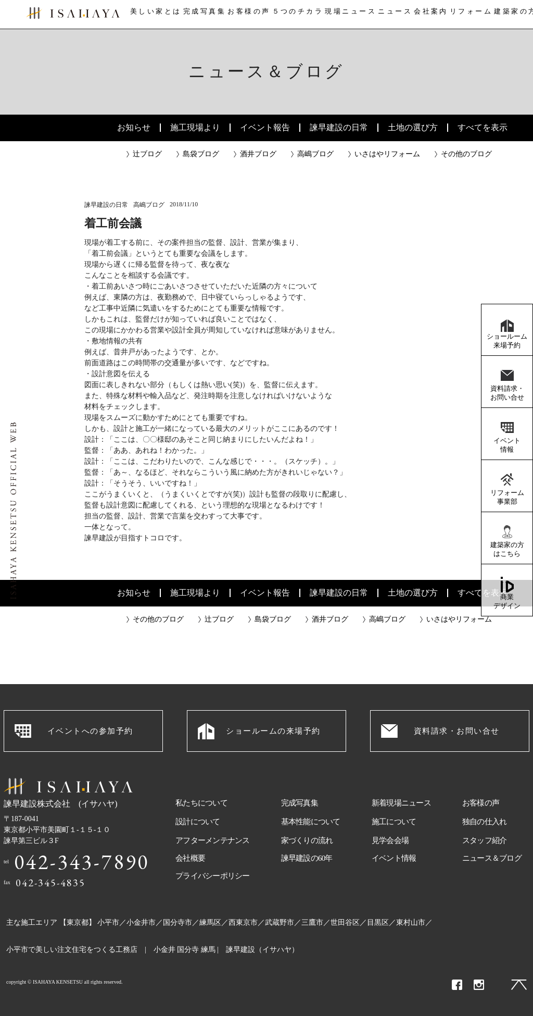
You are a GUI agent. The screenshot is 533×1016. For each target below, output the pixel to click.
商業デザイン (507, 601)
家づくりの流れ (307, 840)
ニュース (394, 15)
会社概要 (190, 858)
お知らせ (133, 127)
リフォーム (474, 15)
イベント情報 (507, 445)
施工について (394, 821)
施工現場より (195, 127)
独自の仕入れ (484, 821)
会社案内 (432, 15)
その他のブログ (466, 154)
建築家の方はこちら (507, 549)
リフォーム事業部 (507, 497)
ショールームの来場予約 (273, 731)
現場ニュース (349, 15)
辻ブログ (147, 154)
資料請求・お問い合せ (507, 393)
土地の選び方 (413, 127)
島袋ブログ (201, 154)
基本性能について (310, 821)
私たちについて (201, 803)
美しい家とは (152, 15)
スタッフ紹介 (484, 840)
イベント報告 (265, 127)
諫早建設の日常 (339, 127)
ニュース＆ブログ (492, 858)
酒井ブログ (258, 154)
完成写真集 (201, 15)
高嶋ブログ (315, 154)
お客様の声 (247, 15)
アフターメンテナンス (212, 840)
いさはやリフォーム (387, 154)
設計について (197, 821)
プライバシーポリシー (212, 876)
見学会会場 (390, 840)
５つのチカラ (296, 15)
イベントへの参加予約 (90, 731)
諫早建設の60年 (307, 858)
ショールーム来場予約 (507, 340)
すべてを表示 (482, 127)
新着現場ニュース (401, 803)
